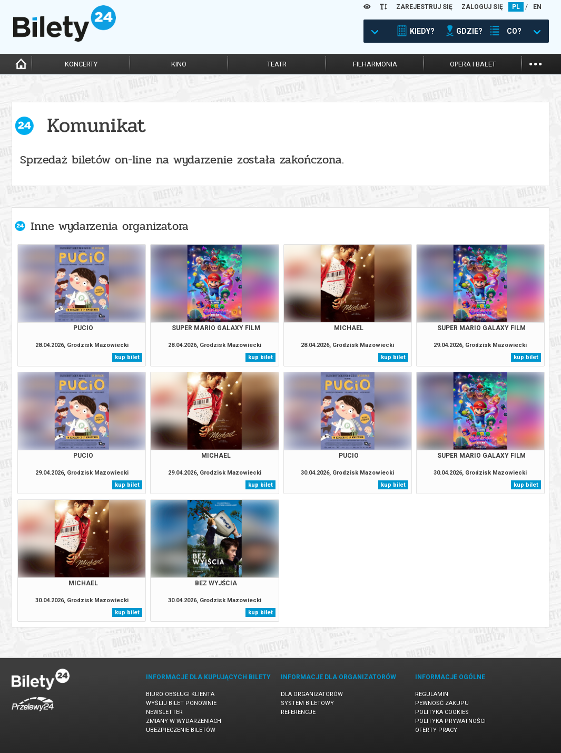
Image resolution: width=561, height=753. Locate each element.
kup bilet (127, 357)
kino (178, 64)
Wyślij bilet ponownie (181, 703)
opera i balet (473, 64)
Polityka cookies (442, 712)
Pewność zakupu (442, 703)
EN (537, 7)
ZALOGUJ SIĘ (482, 7)
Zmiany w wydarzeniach (183, 721)
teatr (277, 64)
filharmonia (375, 64)
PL (516, 7)
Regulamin (431, 694)
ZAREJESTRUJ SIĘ (424, 7)
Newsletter (164, 712)
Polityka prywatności (450, 721)
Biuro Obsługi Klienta (180, 694)
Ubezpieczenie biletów (180, 730)
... (535, 63)
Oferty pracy (436, 730)
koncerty (81, 64)
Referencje (298, 712)
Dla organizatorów (312, 694)
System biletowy (307, 703)
